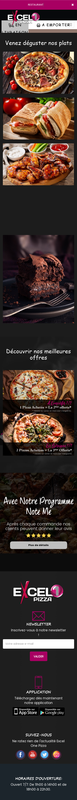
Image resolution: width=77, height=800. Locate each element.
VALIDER (39, 656)
